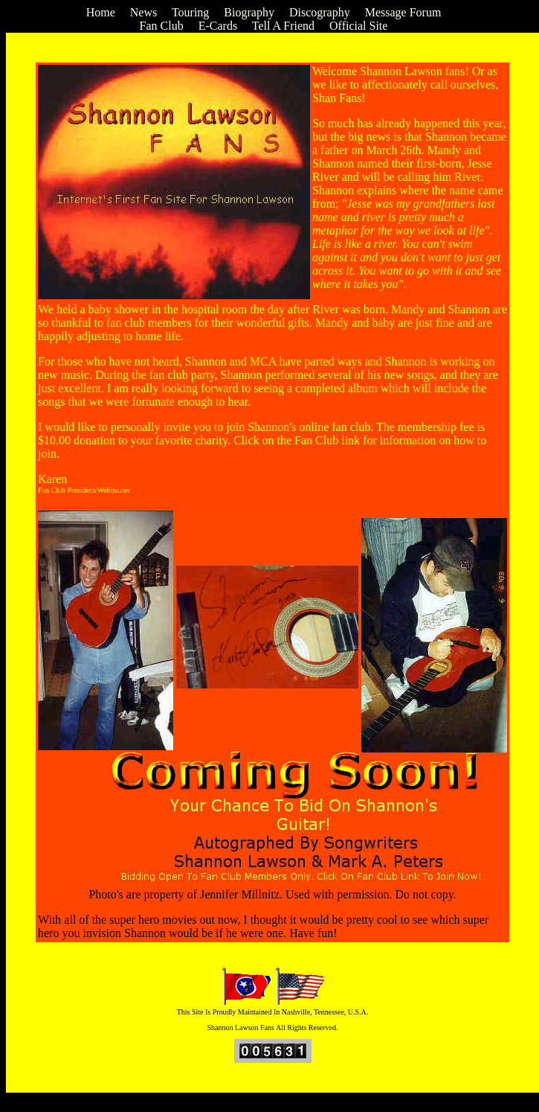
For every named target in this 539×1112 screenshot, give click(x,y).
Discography (319, 12)
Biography (249, 12)
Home (100, 12)
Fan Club (162, 25)
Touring (190, 12)
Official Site (358, 25)
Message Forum (403, 12)
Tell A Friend (283, 25)
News (143, 12)
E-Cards (218, 25)
